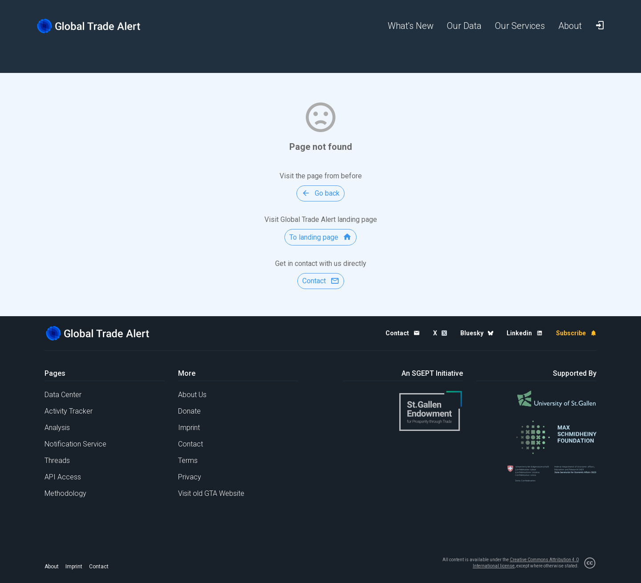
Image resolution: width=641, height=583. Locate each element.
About (52, 566)
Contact (190, 444)
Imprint (189, 427)
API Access (63, 477)
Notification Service (75, 444)
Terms (188, 460)
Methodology (65, 493)
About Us (192, 394)
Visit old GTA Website (211, 493)
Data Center (63, 394)
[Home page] (96, 26)
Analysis (57, 427)
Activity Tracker (69, 411)
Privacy (189, 477)
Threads (57, 460)
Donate (189, 411)
